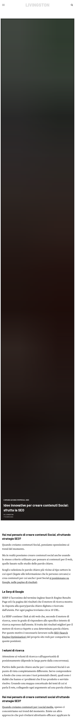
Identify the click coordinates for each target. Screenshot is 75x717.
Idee (27, 500)
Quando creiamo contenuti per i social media (27, 707)
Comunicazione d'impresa (14, 500)
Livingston (9, 514)
